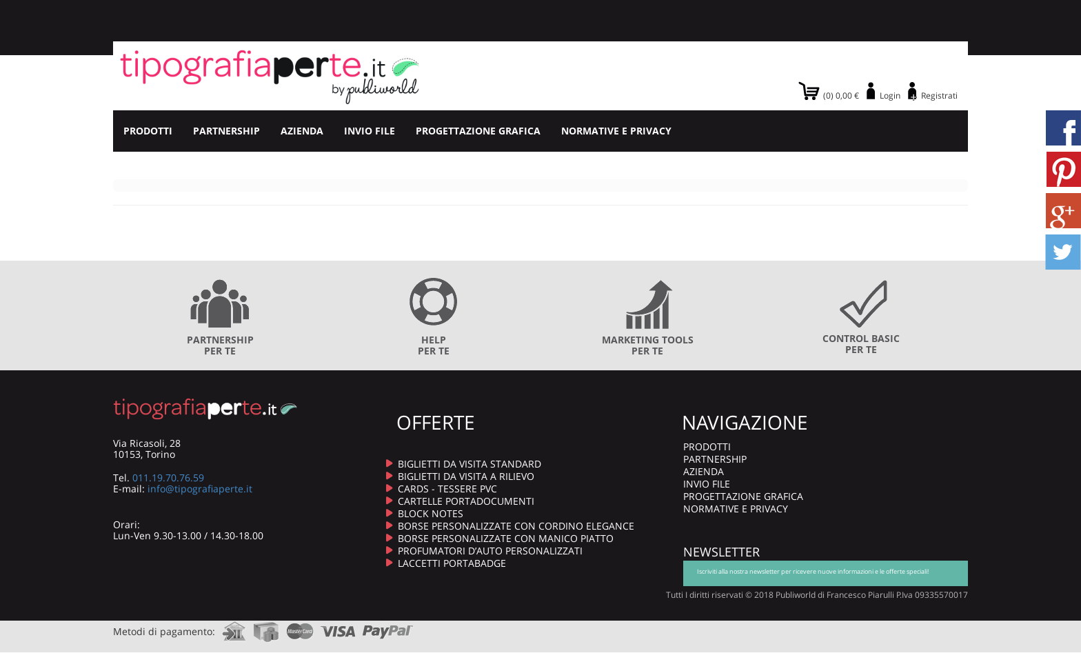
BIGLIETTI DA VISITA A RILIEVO (466, 476)
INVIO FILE (369, 130)
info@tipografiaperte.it (200, 488)
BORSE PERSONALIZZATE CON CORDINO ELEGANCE (516, 525)
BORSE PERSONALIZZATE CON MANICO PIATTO (506, 538)
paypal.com (388, 627)
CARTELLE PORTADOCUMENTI (466, 501)
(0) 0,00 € (841, 95)
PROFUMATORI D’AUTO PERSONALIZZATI (490, 550)
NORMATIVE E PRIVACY (616, 130)
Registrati (939, 95)
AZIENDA (302, 130)
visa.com (338, 627)
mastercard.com (300, 627)
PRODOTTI (147, 130)
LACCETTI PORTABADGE (452, 563)
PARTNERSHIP (226, 130)
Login (890, 95)
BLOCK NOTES (430, 513)
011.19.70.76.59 (168, 477)
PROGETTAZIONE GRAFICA (478, 130)
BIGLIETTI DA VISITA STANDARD (469, 463)
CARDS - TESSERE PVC (447, 488)
